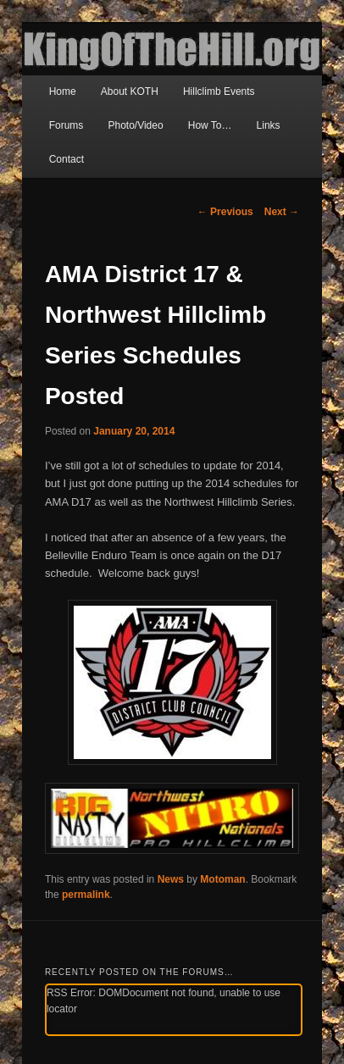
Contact (66, 159)
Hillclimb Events (219, 91)
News (171, 879)
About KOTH (129, 91)
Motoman (222, 879)
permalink (86, 895)
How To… (210, 125)
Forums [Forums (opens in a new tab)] (66, 125)
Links (268, 125)
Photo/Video (135, 125)
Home (62, 91)
